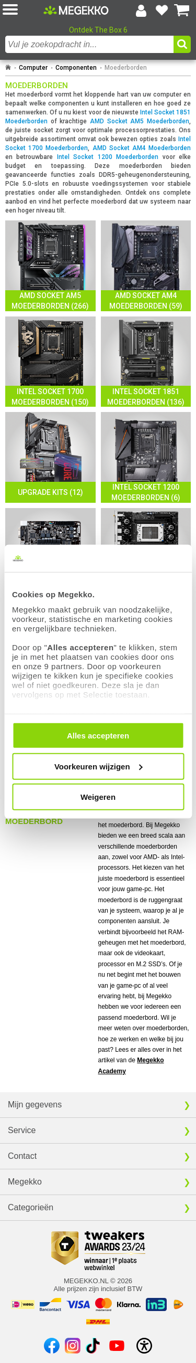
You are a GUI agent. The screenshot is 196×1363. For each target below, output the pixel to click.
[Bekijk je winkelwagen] (182, 10)
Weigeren (98, 797)
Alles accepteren (98, 735)
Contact (22, 1155)
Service (22, 1130)
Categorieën (30, 1207)
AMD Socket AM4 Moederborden (142, 148)
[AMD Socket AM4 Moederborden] (146, 265)
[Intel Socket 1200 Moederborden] (146, 457)
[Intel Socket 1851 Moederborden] (146, 361)
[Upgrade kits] (50, 457)
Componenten (76, 67)
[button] (23, 10)
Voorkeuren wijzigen (98, 766)
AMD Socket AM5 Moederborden (139, 121)
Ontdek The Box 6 (98, 30)
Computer (33, 67)
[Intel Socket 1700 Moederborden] (50, 361)
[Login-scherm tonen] (141, 10)
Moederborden (126, 67)
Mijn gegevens (35, 1104)
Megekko (25, 1181)
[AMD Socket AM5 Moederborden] (50, 265)
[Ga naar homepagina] (76, 10)
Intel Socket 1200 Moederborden (107, 157)
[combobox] (89, 44)
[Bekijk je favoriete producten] (161, 10)
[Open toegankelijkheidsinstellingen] (144, 1346)
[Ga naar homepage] (8, 67)
